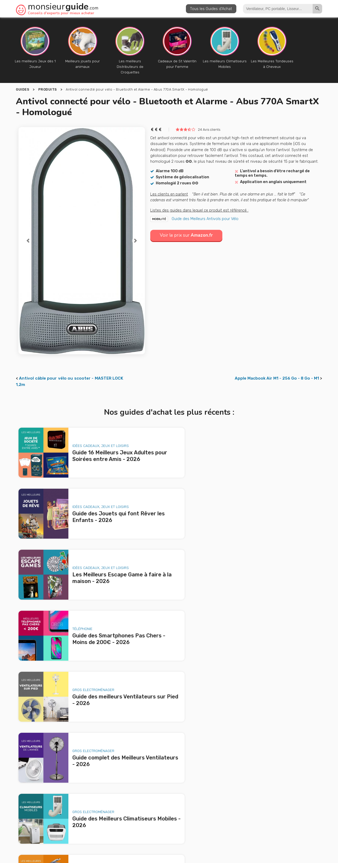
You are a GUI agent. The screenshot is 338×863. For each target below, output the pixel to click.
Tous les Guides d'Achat (211, 8)
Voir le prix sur (187, 230)
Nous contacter (196, 821)
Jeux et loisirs (109, 437)
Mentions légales (190, 831)
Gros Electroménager (87, 548)
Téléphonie (232, 492)
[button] (27, 235)
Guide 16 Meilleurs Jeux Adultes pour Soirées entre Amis (86, 761)
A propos (135, 821)
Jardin (272, 603)
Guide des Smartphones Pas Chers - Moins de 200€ (87, 787)
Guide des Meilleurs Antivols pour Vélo (205, 213)
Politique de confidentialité (234, 831)
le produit (233, 790)
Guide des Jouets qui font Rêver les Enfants (80, 771)
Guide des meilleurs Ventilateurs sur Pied (76, 794)
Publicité (162, 821)
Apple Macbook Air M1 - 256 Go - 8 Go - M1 (277, 372)
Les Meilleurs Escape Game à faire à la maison (81, 779)
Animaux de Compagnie (86, 659)
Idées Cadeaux (79, 437)
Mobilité (159, 213)
